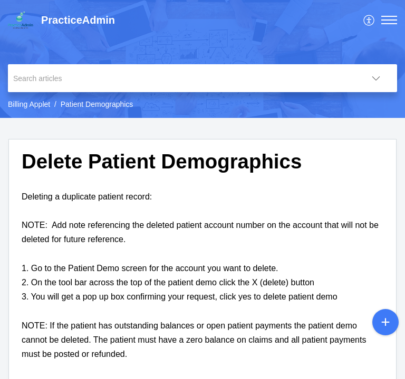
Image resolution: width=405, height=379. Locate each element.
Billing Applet (29, 104)
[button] (369, 20)
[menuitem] (369, 20)
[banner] (202, 59)
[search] (181, 78)
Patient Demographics (97, 104)
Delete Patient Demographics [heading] (162, 161)
